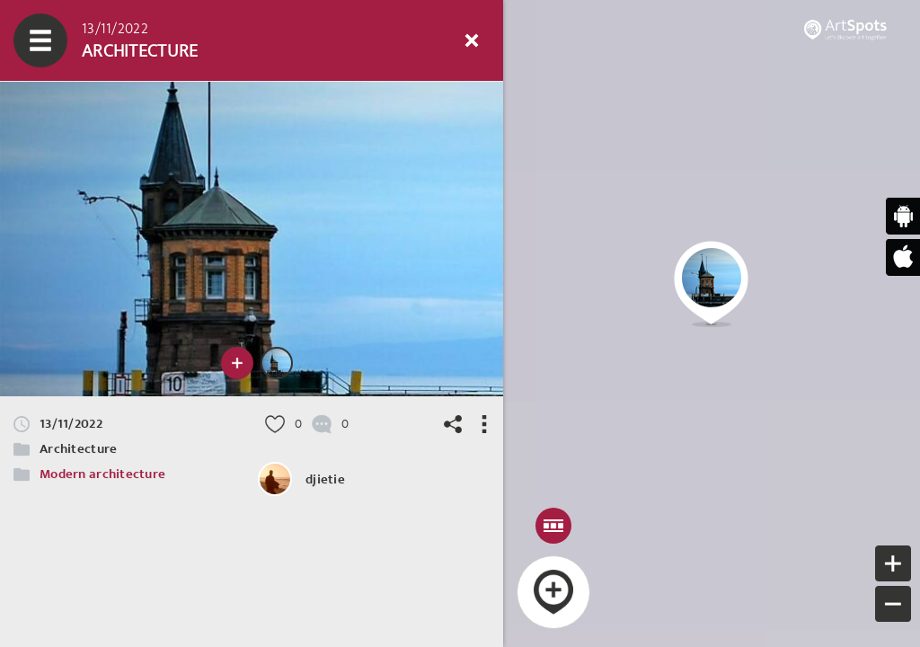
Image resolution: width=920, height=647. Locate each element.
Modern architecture (102, 474)
